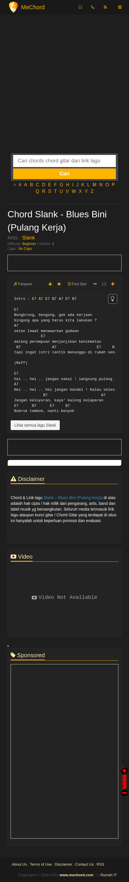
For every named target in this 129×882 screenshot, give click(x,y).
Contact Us (84, 864)
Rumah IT (108, 875)
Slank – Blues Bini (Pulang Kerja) (72, 497)
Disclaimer (63, 864)
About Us (19, 864)
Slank (28, 238)
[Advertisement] (64, 88)
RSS (100, 864)
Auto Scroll (124, 773)
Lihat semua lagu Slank (35, 425)
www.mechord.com (76, 875)
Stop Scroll (124, 788)
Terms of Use (41, 864)
